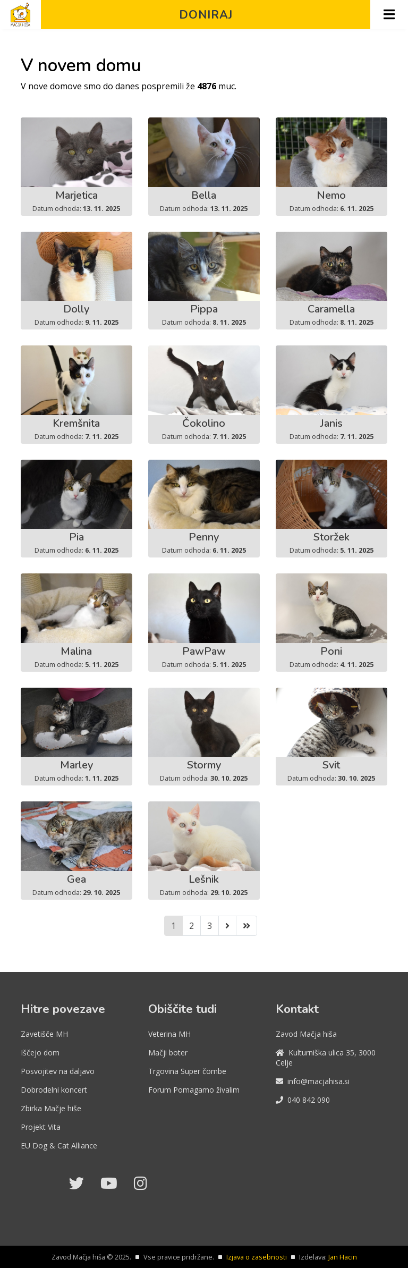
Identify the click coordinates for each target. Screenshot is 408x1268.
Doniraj (206, 15)
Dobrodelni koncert (54, 1090)
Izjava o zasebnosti (256, 1257)
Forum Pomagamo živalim (194, 1090)
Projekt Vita (41, 1127)
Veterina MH (169, 1034)
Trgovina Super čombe (187, 1071)
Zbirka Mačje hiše (51, 1108)
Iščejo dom (40, 1052)
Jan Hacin (342, 1257)
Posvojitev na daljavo (58, 1071)
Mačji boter (168, 1052)
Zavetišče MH (44, 1034)
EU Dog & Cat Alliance (59, 1145)
